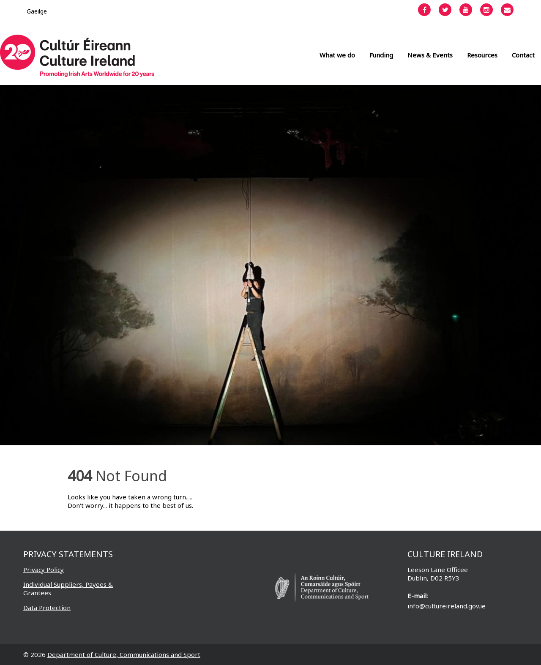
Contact (523, 55)
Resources (482, 55)
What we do (337, 55)
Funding (381, 55)
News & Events (430, 55)
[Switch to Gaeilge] (37, 11)
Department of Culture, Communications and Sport (123, 654)
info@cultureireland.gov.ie (446, 606)
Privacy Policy (43, 569)
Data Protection (47, 607)
